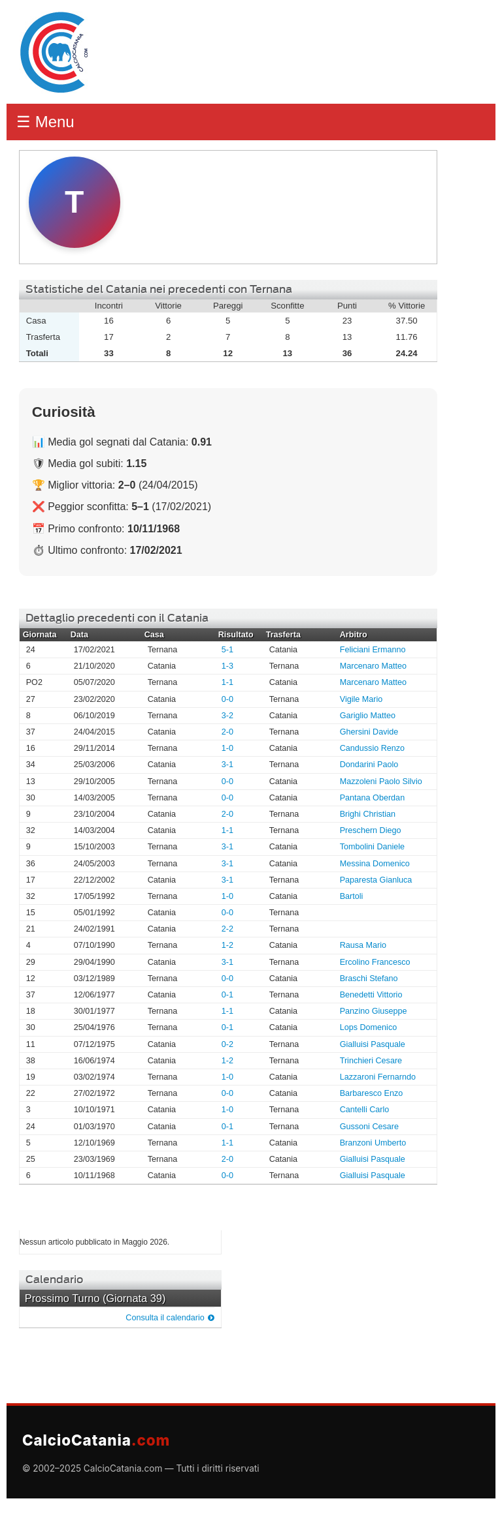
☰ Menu (45, 121)
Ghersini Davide (369, 731)
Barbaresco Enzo (371, 1093)
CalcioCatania (96, 1440)
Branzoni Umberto (373, 1142)
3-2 (227, 715)
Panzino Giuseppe (373, 1011)
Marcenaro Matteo (373, 666)
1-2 (227, 945)
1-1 (227, 682)
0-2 (227, 1044)
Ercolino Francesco (375, 962)
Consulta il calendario (165, 1317)
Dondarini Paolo (369, 764)
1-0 (227, 748)
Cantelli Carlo (365, 1109)
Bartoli (351, 896)
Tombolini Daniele (372, 846)
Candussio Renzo (372, 748)
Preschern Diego (370, 830)
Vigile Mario (361, 699)
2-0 (227, 731)
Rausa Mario (363, 945)
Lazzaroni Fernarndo (378, 1077)
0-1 (227, 994)
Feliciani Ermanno (373, 649)
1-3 (227, 666)
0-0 (227, 699)
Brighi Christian (367, 814)
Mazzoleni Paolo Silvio (381, 781)
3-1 (227, 764)
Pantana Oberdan (372, 797)
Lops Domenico (368, 1027)
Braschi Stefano (369, 978)
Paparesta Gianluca (376, 880)
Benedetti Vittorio (371, 994)
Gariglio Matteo (367, 715)
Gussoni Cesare (369, 1126)
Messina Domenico (375, 863)
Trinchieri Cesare (371, 1060)
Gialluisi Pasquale (372, 1044)
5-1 (227, 649)
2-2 (227, 929)
